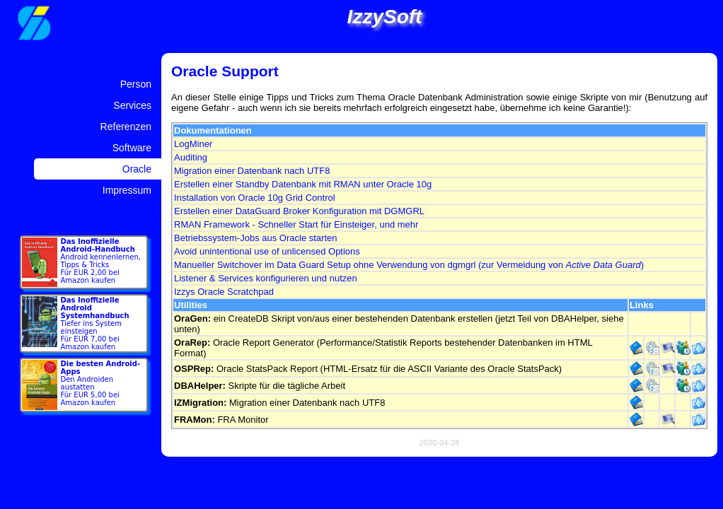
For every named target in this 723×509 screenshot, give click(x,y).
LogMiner (193, 144)
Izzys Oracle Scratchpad (224, 291)
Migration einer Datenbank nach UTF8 (252, 170)
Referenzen (125, 126)
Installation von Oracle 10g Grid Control (254, 197)
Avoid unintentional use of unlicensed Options (267, 251)
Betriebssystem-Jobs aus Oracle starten (255, 238)
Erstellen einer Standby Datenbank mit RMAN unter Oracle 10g (303, 184)
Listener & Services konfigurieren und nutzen (265, 278)
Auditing (190, 157)
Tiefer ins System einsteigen (95, 323)
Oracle (136, 169)
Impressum (127, 190)
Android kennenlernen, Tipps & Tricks (101, 261)
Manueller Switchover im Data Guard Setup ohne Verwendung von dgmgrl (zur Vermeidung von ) (409, 264)
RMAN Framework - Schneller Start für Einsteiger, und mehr (296, 224)
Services (132, 105)
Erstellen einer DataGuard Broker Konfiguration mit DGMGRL (299, 211)
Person (135, 84)
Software (131, 147)
